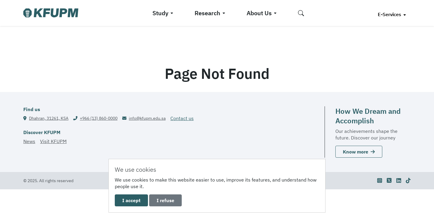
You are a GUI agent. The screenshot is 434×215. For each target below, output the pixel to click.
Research (207, 13)
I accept (131, 200)
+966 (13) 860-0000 (98, 118)
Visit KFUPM (53, 141)
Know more (359, 152)
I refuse (165, 200)
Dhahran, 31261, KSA (48, 118)
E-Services (390, 14)
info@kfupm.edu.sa (147, 118)
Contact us (182, 118)
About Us (259, 13)
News (29, 141)
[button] (301, 13)
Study (160, 13)
